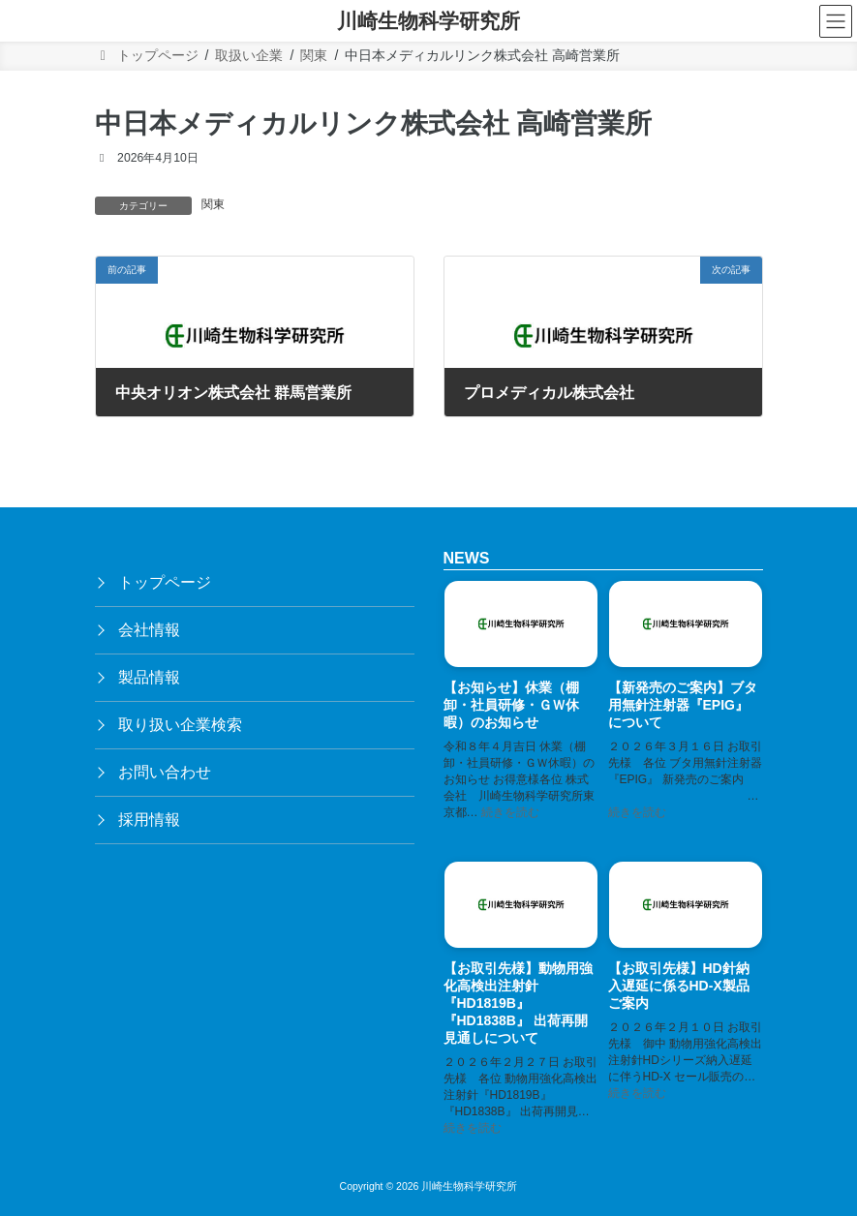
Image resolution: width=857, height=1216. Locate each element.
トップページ (164, 582)
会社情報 (149, 630)
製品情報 (149, 677)
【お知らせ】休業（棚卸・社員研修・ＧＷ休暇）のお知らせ (511, 705)
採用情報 (149, 819)
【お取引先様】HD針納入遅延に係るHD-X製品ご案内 (679, 986)
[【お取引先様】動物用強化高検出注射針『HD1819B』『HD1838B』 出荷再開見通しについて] (521, 908)
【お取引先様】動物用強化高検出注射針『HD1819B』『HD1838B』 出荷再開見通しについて (518, 1004)
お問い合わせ (164, 772)
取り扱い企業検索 (180, 724)
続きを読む (510, 812)
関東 (213, 204)
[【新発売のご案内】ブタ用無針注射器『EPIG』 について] (685, 627)
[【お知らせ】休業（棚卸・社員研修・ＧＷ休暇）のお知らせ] (521, 627)
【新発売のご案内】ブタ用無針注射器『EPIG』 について (682, 705)
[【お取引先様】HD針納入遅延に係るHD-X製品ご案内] (685, 908)
